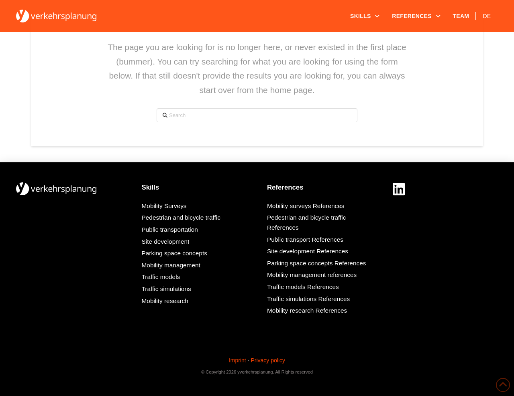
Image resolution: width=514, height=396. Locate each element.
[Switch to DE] (487, 16)
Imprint (237, 360)
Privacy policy (268, 360)
